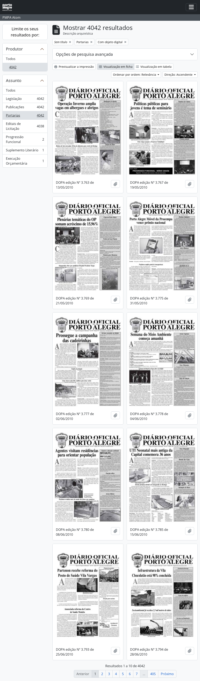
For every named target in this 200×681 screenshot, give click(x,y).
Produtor (14, 49)
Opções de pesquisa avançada (84, 54)
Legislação (25, 99)
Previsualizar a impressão (74, 67)
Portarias (25, 116)
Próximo (167, 674)
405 (153, 674)
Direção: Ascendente (178, 75)
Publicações (25, 108)
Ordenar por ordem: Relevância (135, 75)
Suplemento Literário (25, 151)
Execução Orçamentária (25, 161)
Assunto (13, 80)
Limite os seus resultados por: (25, 32)
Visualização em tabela (154, 67)
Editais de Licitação (25, 126)
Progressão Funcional (25, 139)
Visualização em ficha (116, 67)
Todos (10, 59)
